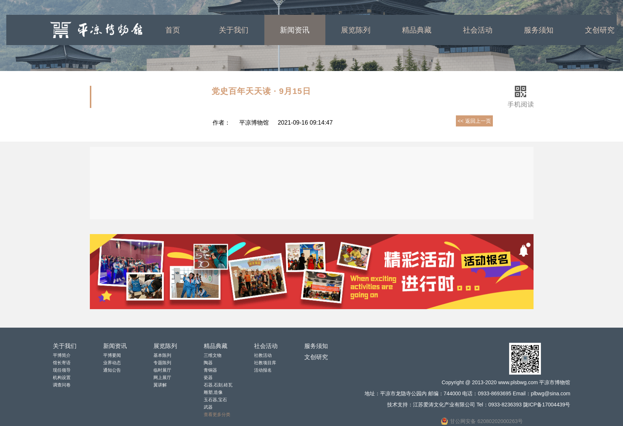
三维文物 (212, 355)
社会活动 (477, 30)
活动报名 (263, 370)
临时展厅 (162, 370)
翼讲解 (160, 385)
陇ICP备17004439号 (546, 405)
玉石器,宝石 (215, 399)
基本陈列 (162, 355)
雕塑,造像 (213, 392)
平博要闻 (112, 355)
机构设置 (62, 377)
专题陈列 (162, 362)
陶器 (208, 362)
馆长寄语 (62, 362)
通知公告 (112, 370)
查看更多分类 (217, 414)
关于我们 (233, 30)
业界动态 (112, 362)
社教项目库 (265, 362)
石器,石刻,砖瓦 (218, 385)
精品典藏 (416, 30)
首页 (172, 30)
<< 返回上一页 (474, 121)
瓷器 (208, 377)
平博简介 (62, 355)
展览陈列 (355, 30)
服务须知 (538, 30)
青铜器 (210, 370)
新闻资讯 (294, 30)
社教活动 (263, 355)
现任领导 (62, 370)
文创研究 (316, 357)
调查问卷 (62, 385)
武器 (208, 407)
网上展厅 (162, 377)
